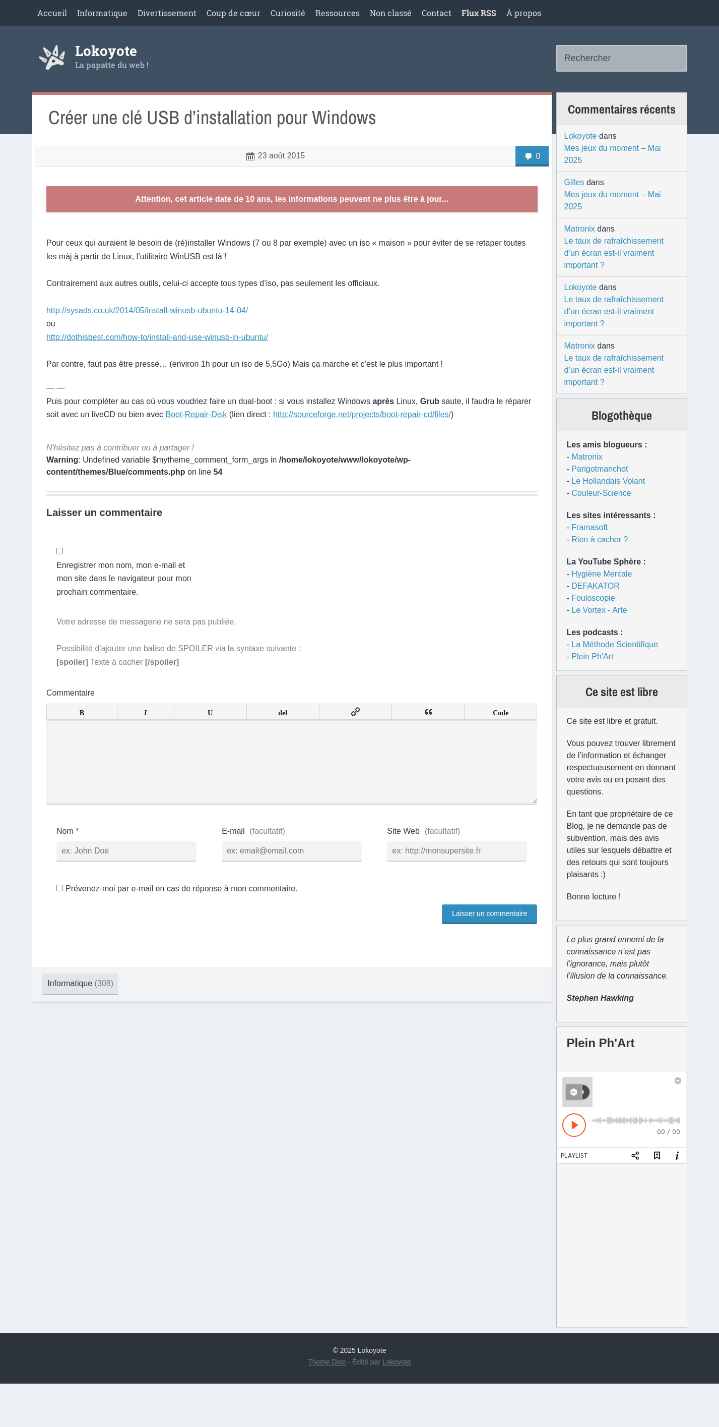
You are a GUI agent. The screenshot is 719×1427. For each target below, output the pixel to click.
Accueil (52, 13)
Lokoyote (106, 57)
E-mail (233, 873)
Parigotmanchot (599, 487)
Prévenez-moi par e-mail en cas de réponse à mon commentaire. (183, 931)
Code (490, 737)
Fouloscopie (593, 616)
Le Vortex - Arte (599, 628)
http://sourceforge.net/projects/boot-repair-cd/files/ (396, 440)
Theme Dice (327, 1405)
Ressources (337, 13)
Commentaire (76, 719)
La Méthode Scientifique (614, 663)
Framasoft (589, 546)
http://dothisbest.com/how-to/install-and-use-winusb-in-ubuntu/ (163, 363)
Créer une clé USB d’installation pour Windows (221, 135)
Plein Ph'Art (592, 675)
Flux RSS (479, 13)
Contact (436, 13)
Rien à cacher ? (599, 558)
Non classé (391, 13)
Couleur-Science (601, 511)
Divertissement (167, 13)
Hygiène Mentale (601, 592)
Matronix (579, 242)
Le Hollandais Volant (608, 499)
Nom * (73, 873)
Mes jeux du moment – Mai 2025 (612, 167)
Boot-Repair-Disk (230, 440)
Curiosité (288, 13)
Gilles (574, 195)
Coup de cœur (233, 13)
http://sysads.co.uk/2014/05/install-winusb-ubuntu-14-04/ (153, 336)
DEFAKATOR (595, 604)
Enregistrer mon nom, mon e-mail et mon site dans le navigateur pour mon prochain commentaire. (126, 604)
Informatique (102, 13)
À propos (523, 13)
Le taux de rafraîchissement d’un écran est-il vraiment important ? (614, 266)
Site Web (397, 873)
